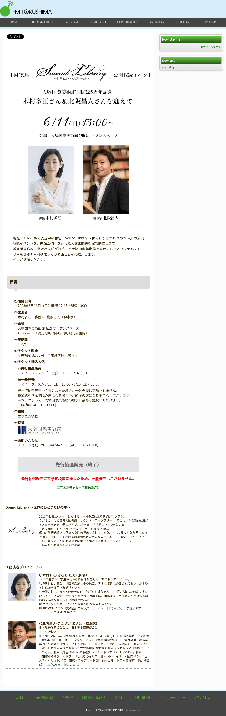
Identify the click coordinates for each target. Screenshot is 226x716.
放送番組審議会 (44, 697)
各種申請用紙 (142, 697)
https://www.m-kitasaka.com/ (61, 664)
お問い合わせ (202, 697)
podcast (212, 22)
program (70, 22)
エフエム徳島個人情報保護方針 (78, 487)
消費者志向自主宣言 (94, 697)
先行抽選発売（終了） (78, 464)
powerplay (155, 22)
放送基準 (68, 697)
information (42, 22)
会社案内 (21, 697)
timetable (99, 22)
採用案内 (120, 697)
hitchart (183, 22)
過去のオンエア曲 (211, 47)
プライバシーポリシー (172, 697)
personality (127, 22)
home (14, 22)
